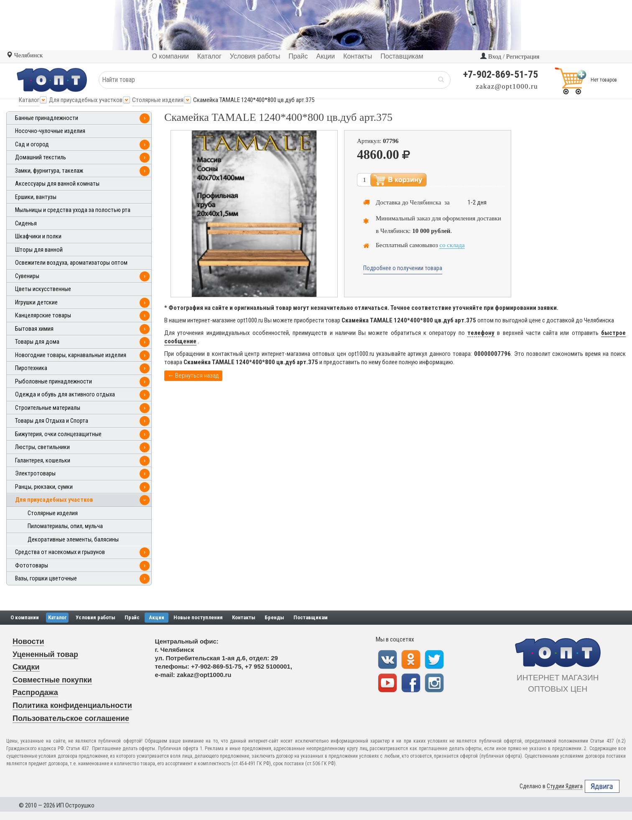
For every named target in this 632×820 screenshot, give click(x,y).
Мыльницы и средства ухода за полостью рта (72, 210)
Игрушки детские (36, 302)
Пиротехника (31, 368)
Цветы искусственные (43, 289)
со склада (451, 245)
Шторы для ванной (39, 249)
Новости (28, 641)
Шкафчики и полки (38, 236)
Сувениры (27, 276)
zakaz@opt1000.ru (507, 86)
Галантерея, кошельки (42, 460)
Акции (156, 617)
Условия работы (95, 617)
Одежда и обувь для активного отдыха (65, 394)
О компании (24, 617)
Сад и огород (32, 144)
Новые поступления (198, 617)
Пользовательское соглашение (71, 718)
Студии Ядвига (565, 786)
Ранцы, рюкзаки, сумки (44, 486)
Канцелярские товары (43, 315)
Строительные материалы (47, 407)
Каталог (29, 100)
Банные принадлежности (46, 118)
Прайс (132, 617)
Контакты (243, 617)
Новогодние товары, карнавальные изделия (70, 355)
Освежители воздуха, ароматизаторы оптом (71, 262)
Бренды (274, 617)
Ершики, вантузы (35, 197)
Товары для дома (37, 341)
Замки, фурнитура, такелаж (49, 170)
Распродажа (35, 692)
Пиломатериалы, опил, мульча (65, 526)
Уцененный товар (45, 654)
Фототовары (31, 565)
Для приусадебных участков (85, 100)
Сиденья (26, 223)
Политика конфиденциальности (72, 705)
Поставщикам (310, 617)
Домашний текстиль (40, 157)
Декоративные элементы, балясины (73, 539)
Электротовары (35, 473)
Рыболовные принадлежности (53, 381)
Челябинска (425, 202)
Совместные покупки (52, 680)
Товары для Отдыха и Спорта (51, 420)
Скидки (26, 667)
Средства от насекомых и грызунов (60, 552)
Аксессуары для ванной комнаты (57, 183)
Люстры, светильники (42, 447)
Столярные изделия (157, 100)
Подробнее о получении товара (402, 268)
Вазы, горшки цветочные (46, 578)
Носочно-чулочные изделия (50, 131)
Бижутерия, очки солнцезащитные (58, 434)
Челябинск (24, 55)
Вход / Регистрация (509, 56)
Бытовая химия (34, 328)
